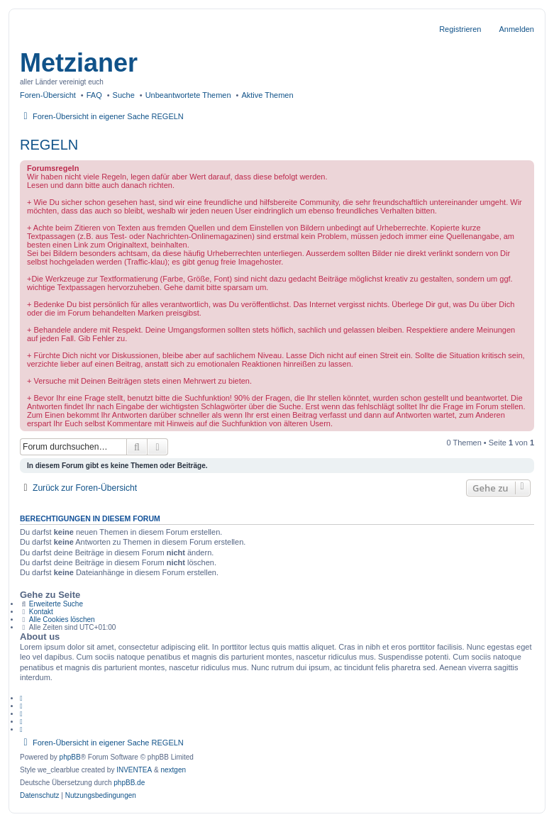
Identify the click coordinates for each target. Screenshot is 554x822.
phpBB (70, 757)
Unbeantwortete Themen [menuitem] (188, 95)
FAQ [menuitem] (94, 95)
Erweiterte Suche (56, 604)
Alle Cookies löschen (62, 619)
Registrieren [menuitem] (460, 29)
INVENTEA (134, 770)
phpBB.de (129, 783)
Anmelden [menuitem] (516, 29)
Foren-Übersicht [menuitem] (48, 95)
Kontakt (41, 612)
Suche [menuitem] (124, 95)
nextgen (173, 770)
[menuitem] (40, 795)
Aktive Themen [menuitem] (267, 95)
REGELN (49, 144)
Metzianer (79, 62)
